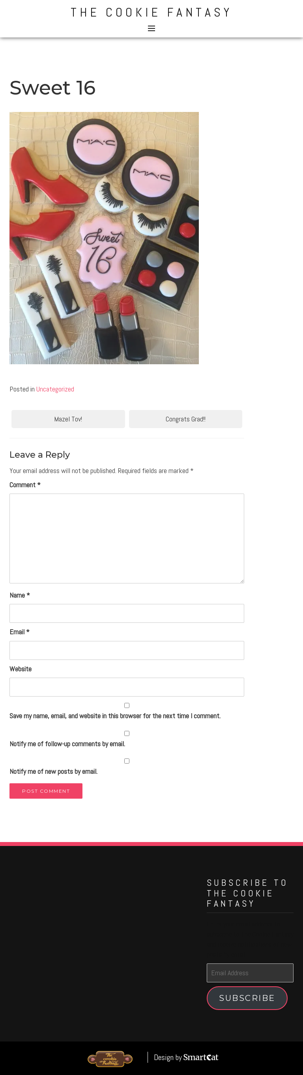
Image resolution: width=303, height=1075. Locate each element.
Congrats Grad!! (186, 418)
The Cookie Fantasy (151, 12)
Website (20, 668)
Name (19, 595)
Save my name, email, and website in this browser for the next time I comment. (115, 715)
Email (19, 631)
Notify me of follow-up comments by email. (67, 743)
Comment (25, 484)
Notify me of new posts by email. (53, 771)
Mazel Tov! (68, 418)
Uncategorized (55, 388)
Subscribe (247, 998)
